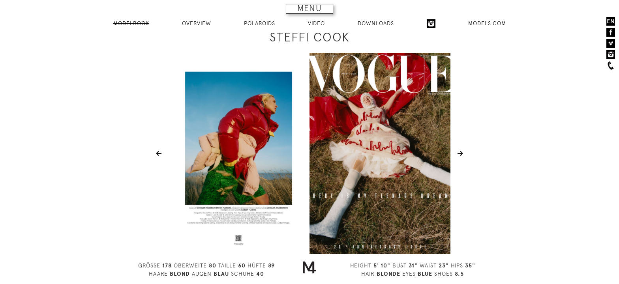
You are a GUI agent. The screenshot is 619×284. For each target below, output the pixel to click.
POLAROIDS (259, 23)
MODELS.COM (487, 23)
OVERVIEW (196, 23)
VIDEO (316, 23)
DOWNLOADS (376, 23)
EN (611, 21)
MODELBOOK (131, 23)
